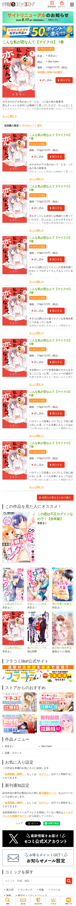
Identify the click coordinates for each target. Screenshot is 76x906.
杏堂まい (53, 55)
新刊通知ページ (47, 793)
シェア (19, 823)
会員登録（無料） (14, 774)
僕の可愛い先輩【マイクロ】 (63, 604)
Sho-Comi (53, 61)
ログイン (62, 4)
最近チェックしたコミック (32, 895)
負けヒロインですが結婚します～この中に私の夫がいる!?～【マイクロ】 (38, 647)
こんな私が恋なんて (13, 647)
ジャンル (55, 889)
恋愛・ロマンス (13, 753)
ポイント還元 (47, 49)
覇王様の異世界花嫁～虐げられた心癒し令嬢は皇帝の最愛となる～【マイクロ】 (63, 647)
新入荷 (10, 889)
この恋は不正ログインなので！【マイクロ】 (13, 604)
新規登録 (52, 4)
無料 (8, 895)
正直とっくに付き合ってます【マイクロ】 (38, 604)
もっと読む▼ (9, 116)
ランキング (26, 889)
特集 (41, 889)
